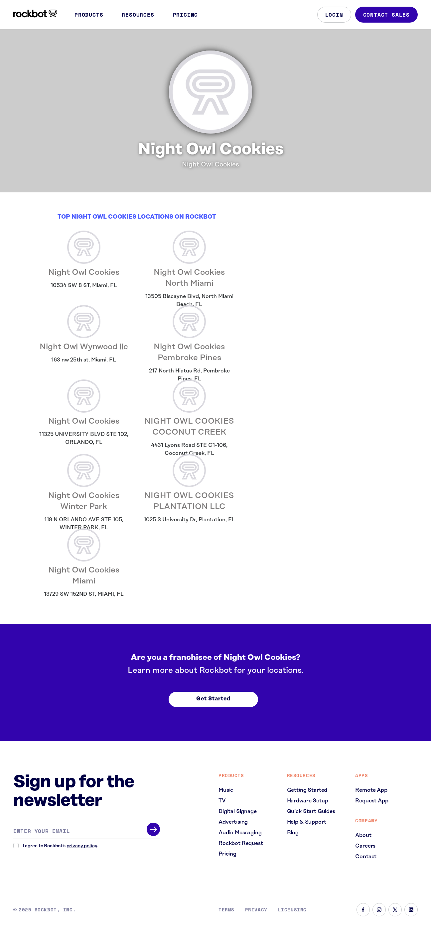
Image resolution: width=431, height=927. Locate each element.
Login (334, 15)
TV (222, 801)
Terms (226, 909)
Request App (371, 801)
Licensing (292, 909)
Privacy (256, 909)
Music (225, 790)
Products (92, 15)
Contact (365, 857)
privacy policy (82, 846)
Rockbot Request (240, 843)
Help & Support (306, 822)
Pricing (185, 15)
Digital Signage (237, 811)
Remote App (371, 790)
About (363, 835)
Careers (365, 846)
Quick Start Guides (311, 811)
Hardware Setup (307, 801)
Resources (142, 15)
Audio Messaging (240, 833)
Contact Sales (386, 15)
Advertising (233, 822)
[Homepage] (35, 13)
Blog (293, 833)
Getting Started (307, 790)
